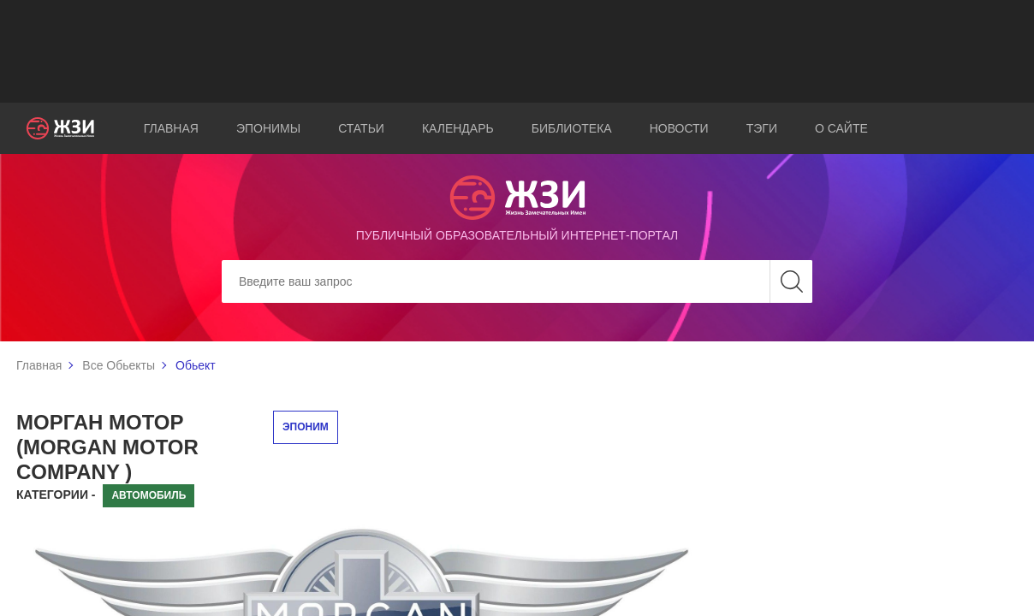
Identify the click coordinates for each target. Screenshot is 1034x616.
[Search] (517, 281)
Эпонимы (268, 128)
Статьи (361, 128)
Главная (171, 128)
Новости (679, 128)
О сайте (841, 128)
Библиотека (572, 128)
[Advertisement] (517, 51)
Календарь (458, 128)
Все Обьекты (118, 365)
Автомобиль (148, 495)
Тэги (761, 128)
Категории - (56, 494)
